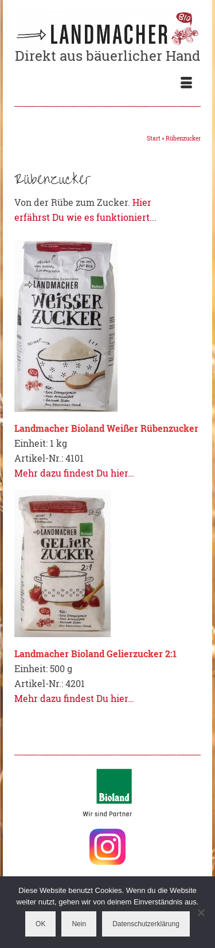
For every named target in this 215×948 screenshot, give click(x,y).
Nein (79, 924)
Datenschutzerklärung (145, 924)
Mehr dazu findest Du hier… (74, 473)
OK (40, 924)
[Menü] (186, 83)
